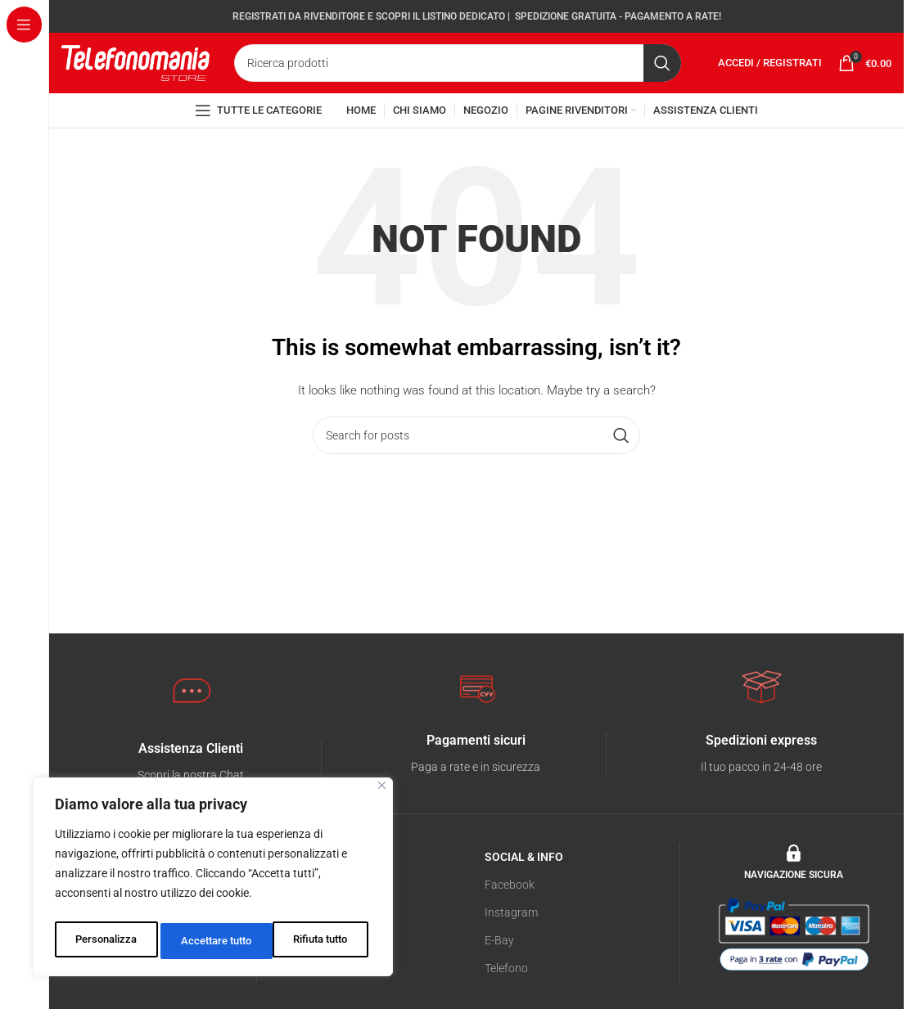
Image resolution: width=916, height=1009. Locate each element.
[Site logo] (135, 75)
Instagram (511, 944)
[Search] (457, 77)
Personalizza (104, 941)
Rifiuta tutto (207, 941)
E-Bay (499, 973)
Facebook (510, 916)
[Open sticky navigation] (258, 140)
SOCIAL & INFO (524, 888)
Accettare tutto (316, 941)
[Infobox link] (476, 787)
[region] (213, 880)
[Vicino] (382, 792)
